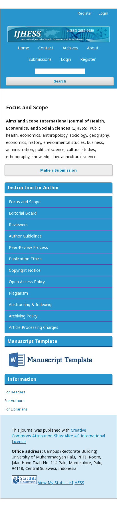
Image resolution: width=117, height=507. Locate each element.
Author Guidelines (25, 236)
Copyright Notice (25, 270)
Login (66, 59)
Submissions (40, 59)
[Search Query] (60, 71)
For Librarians (16, 409)
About (92, 48)
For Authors (15, 400)
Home (23, 48)
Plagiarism (18, 293)
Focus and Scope (25, 201)
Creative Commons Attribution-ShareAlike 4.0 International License (58, 435)
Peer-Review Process (28, 247)
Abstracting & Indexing (30, 304)
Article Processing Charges (33, 327)
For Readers (15, 392)
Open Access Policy (27, 281)
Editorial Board (23, 213)
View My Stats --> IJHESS (61, 482)
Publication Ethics (25, 258)
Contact (45, 48)
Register (88, 59)
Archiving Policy (23, 316)
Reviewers (18, 224)
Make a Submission (58, 170)
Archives (70, 48)
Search (60, 81)
